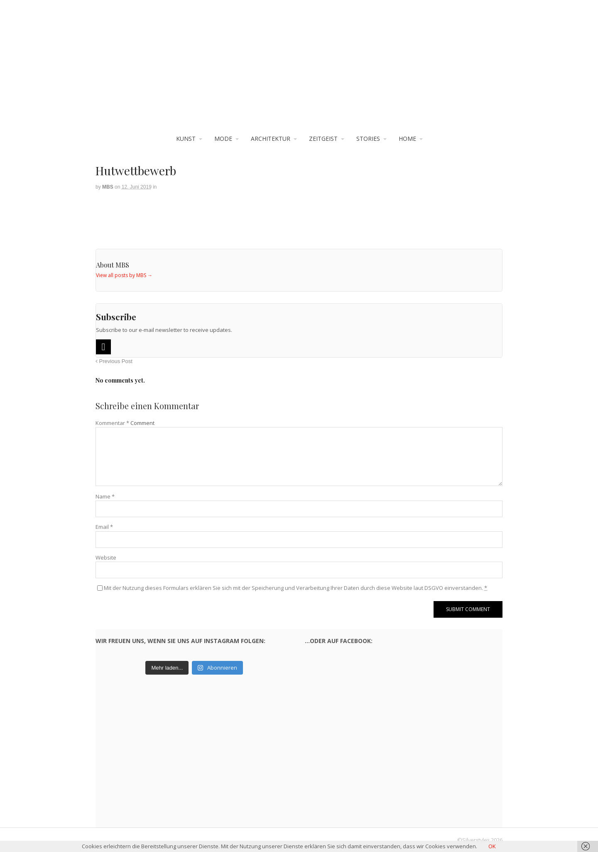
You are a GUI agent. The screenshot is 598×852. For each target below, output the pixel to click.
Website (106, 557)
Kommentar (112, 423)
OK (492, 846)
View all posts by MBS (124, 275)
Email (104, 526)
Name (105, 496)
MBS (107, 187)
